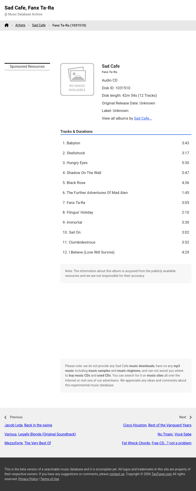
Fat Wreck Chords (136, 443)
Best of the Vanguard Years (169, 425)
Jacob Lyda (14, 425)
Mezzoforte (14, 443)
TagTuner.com (162, 474)
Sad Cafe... (143, 118)
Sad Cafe (39, 25)
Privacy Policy (28, 479)
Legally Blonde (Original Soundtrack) (47, 434)
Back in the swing (38, 425)
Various (11, 434)
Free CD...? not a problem (171, 443)
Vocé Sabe (182, 434)
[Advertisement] (98, 46)
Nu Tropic (165, 434)
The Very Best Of (37, 443)
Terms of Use (49, 479)
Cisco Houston (135, 425)
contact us (117, 474)
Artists (20, 25)
